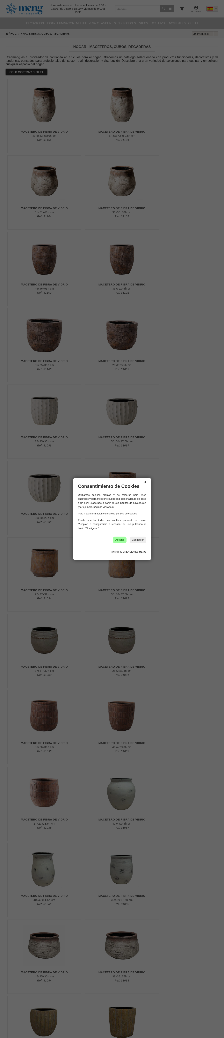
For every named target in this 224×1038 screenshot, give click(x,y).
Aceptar (119, 539)
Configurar (138, 539)
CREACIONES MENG (134, 552)
